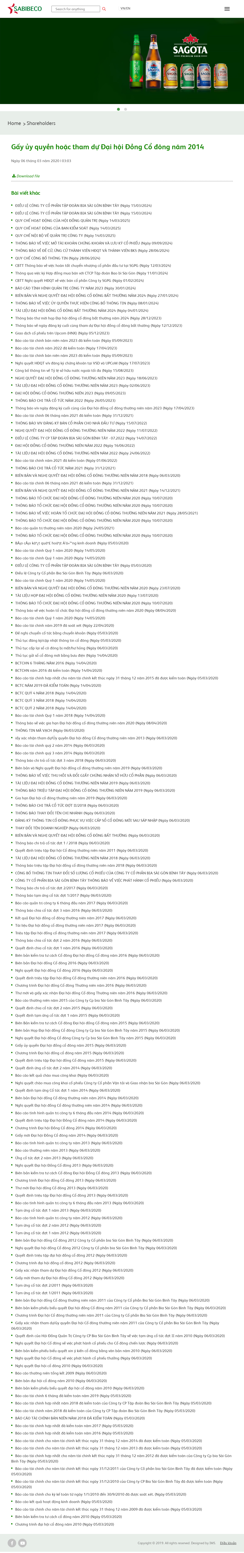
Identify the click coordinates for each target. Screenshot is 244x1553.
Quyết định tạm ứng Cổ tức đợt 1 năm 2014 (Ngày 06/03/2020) (67, 1091)
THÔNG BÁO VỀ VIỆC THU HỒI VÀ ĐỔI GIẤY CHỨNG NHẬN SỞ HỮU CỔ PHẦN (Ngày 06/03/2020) (96, 776)
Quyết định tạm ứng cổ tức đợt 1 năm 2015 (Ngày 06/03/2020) (67, 1016)
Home (15, 123)
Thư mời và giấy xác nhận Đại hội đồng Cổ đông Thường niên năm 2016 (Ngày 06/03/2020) (91, 993)
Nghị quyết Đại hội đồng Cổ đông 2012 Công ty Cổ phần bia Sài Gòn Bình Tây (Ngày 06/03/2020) (96, 1248)
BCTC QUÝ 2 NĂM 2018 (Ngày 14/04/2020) (50, 709)
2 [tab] (125, 109)
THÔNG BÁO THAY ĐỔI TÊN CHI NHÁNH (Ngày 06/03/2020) (65, 813)
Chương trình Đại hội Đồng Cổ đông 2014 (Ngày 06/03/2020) (66, 1128)
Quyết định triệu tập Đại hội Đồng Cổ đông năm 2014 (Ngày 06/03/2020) (76, 1121)
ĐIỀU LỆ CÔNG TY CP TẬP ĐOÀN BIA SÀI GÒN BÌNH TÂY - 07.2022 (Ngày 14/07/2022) (86, 439)
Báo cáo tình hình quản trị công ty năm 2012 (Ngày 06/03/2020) (68, 1218)
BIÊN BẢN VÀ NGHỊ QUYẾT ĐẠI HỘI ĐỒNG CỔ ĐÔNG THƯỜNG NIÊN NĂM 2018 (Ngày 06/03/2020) (97, 476)
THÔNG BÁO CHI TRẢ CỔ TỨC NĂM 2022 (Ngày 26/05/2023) (65, 401)
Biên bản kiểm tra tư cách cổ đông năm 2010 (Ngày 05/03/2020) (68, 1517)
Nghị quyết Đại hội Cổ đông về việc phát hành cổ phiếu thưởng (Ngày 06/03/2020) (83, 1359)
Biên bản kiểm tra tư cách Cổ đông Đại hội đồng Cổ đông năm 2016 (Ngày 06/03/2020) (87, 956)
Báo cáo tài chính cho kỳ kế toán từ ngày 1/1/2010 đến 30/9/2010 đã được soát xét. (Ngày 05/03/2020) (100, 1495)
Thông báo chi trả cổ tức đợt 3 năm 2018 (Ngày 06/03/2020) (65, 761)
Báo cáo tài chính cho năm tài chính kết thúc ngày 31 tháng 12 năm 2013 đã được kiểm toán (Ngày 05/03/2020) (108, 1449)
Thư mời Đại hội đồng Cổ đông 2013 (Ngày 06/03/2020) (61, 1188)
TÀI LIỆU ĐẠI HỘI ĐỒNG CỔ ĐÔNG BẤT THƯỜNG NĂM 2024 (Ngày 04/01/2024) (81, 311)
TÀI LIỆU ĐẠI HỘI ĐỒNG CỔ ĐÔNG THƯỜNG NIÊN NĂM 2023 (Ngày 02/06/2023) (82, 386)
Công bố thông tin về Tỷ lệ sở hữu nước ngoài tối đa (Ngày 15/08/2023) (74, 371)
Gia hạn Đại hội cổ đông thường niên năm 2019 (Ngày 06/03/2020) (71, 798)
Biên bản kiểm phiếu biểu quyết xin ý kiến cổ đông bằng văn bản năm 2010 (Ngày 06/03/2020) (93, 1351)
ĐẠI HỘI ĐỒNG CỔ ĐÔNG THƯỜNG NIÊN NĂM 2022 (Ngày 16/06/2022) (75, 446)
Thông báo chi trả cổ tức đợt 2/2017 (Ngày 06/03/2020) (61, 888)
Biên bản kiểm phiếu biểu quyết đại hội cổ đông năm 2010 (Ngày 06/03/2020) (79, 1389)
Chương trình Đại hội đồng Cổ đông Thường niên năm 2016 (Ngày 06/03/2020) (81, 986)
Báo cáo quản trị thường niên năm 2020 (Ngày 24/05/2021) (64, 529)
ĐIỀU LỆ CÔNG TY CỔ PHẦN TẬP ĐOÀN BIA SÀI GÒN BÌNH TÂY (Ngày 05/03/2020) (83, 566)
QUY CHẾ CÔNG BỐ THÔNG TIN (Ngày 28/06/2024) (57, 259)
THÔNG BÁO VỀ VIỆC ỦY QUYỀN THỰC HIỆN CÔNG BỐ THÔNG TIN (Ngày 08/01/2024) (87, 304)
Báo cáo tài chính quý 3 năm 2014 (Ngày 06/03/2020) (60, 754)
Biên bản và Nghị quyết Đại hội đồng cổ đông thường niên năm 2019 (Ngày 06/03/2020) (88, 769)
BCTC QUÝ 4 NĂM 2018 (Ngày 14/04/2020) (50, 694)
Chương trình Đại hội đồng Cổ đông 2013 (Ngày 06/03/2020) (65, 1181)
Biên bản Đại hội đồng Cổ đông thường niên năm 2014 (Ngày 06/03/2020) (77, 1098)
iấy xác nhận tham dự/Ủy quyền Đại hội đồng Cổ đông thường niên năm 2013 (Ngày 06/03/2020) (96, 739)
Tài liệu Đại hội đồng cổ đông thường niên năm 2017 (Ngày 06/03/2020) (75, 926)
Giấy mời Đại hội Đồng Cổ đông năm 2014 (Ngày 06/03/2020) (66, 1136)
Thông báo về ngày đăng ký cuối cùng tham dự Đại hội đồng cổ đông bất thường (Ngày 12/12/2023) (98, 326)
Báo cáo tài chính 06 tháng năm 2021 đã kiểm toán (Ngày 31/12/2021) (74, 416)
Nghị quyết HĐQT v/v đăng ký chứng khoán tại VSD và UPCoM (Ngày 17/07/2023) (82, 364)
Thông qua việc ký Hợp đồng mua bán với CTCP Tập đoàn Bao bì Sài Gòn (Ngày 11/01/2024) (91, 274)
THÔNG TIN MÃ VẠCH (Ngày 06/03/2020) (50, 731)
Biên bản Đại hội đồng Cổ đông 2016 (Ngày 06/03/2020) (62, 963)
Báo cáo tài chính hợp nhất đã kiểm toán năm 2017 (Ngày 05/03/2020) (74, 1426)
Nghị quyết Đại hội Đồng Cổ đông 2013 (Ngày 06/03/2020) (64, 1166)
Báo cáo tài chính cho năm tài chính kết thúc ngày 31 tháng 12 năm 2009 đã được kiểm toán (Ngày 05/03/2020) (108, 1510)
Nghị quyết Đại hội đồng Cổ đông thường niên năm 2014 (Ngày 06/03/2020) (78, 1106)
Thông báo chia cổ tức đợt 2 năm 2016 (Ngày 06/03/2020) (63, 941)
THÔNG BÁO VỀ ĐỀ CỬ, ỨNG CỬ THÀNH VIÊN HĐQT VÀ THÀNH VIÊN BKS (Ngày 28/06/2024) (92, 251)
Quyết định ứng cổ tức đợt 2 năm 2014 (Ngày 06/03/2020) (63, 1068)
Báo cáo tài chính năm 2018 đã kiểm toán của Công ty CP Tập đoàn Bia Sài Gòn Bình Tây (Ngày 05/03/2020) (105, 1411)
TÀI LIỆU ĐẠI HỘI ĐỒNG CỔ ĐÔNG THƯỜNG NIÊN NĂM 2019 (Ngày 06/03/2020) (82, 783)
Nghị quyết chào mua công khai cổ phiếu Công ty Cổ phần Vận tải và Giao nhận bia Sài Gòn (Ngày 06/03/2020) (107, 1083)
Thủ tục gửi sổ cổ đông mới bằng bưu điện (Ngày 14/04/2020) (66, 656)
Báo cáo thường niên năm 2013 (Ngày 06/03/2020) (57, 1151)
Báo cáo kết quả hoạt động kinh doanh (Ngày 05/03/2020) (63, 1502)
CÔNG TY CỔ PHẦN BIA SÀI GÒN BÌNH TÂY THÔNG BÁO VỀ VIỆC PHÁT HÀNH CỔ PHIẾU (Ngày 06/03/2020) (104, 881)
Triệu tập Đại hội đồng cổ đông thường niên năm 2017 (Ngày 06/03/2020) (76, 933)
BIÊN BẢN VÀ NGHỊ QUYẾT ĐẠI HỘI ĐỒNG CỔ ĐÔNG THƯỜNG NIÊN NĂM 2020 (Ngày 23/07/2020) (97, 589)
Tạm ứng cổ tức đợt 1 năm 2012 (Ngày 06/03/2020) (58, 1233)
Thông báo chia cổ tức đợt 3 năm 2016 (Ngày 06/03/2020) (63, 911)
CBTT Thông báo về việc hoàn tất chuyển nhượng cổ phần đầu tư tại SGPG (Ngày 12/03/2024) (93, 266)
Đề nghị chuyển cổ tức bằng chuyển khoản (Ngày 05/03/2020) (66, 634)
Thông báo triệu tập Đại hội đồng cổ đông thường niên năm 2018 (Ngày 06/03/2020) (86, 866)
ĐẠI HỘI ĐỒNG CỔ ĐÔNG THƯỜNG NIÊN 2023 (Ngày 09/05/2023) (70, 394)
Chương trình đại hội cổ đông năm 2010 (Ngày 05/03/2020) (64, 1525)
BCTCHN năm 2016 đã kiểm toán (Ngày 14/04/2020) (58, 671)
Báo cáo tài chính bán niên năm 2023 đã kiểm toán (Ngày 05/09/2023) (74, 341)
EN (128, 8)
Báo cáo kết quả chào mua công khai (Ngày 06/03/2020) (62, 1076)
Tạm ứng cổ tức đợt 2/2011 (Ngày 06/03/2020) (54, 1286)
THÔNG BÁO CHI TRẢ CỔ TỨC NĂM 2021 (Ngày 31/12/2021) (65, 469)
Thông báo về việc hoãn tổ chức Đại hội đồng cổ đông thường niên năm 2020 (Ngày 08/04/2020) (95, 611)
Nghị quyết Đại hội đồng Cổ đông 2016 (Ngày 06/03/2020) (64, 971)
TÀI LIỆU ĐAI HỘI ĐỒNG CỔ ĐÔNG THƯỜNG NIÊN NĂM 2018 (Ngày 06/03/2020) (82, 858)
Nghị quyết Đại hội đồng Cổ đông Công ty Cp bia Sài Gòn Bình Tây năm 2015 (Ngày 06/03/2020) (95, 1038)
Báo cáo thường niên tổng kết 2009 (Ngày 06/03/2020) (61, 1374)
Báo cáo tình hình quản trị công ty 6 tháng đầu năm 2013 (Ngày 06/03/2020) (79, 1203)
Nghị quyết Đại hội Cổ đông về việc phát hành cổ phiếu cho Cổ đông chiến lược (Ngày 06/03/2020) (96, 1344)
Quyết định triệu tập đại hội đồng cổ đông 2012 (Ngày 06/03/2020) (71, 1256)
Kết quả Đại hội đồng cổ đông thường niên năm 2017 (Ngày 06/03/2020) (76, 918)
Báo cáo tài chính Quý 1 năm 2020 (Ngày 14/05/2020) (60, 551)
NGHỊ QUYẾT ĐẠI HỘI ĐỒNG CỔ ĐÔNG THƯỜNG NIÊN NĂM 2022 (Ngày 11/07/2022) (86, 431)
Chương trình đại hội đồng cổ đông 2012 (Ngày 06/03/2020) (65, 1263)
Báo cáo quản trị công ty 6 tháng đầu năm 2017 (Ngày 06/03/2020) (71, 903)
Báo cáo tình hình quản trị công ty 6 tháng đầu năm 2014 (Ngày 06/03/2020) (79, 1113)
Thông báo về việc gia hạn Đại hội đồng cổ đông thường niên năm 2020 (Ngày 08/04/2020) (91, 724)
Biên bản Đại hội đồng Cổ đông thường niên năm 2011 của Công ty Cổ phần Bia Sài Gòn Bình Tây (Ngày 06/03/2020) (112, 1301)
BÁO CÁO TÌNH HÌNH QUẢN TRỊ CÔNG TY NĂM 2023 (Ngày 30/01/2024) (75, 289)
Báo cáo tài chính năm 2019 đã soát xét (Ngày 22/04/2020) (64, 626)
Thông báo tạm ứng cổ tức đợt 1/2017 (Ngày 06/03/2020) (63, 896)
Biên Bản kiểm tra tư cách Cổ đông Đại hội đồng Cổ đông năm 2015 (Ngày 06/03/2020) (87, 1023)
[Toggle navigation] (227, 8)
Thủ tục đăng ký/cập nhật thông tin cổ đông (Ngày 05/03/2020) (68, 641)
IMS (212, 1544)
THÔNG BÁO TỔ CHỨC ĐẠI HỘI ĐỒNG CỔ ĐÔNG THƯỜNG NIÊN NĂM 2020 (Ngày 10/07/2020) (94, 499)
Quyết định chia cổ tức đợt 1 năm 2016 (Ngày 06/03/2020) (64, 948)
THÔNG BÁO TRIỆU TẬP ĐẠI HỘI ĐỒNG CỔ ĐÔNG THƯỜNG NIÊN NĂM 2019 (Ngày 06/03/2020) (95, 791)
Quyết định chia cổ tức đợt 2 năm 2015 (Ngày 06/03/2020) (64, 1008)
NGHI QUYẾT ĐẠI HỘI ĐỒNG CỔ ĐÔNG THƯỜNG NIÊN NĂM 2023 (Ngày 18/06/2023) (86, 379)
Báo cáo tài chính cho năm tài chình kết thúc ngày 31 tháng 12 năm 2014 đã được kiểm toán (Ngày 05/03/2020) (108, 1441)
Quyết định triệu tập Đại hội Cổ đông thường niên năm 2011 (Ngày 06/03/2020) (81, 851)
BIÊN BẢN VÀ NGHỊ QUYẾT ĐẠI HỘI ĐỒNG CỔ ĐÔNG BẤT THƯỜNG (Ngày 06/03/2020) (87, 836)
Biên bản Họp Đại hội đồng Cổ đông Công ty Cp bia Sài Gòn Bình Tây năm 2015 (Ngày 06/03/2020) (97, 1031)
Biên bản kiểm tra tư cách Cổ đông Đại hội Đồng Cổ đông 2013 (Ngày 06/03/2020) (83, 1173)
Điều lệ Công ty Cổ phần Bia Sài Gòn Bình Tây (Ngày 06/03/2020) (69, 574)
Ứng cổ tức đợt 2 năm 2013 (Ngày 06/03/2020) (54, 1158)
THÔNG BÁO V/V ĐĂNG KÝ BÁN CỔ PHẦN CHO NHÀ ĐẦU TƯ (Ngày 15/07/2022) (81, 424)
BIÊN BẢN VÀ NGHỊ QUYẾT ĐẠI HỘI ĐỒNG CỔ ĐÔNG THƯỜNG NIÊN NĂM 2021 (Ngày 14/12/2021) (97, 491)
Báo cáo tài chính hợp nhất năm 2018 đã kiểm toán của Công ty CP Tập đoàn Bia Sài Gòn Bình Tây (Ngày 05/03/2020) (113, 1404)
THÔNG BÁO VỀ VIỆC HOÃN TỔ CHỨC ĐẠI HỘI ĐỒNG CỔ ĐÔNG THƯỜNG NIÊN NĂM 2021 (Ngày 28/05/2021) (106, 514)
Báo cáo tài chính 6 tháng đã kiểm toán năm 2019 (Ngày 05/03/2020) (73, 1396)
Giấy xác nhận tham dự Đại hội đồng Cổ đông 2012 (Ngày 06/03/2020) (74, 1271)
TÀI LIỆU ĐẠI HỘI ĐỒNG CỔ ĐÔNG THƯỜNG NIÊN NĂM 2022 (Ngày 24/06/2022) (82, 454)
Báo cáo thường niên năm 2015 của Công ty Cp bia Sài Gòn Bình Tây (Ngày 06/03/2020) (88, 1001)
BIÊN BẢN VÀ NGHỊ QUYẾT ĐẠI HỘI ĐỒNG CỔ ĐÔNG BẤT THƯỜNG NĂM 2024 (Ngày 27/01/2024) (96, 296)
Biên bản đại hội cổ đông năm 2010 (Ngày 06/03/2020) (61, 1381)
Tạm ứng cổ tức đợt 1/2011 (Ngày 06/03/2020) (54, 1293)
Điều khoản (228, 1544)
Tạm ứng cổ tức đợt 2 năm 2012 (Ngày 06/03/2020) (58, 1226)
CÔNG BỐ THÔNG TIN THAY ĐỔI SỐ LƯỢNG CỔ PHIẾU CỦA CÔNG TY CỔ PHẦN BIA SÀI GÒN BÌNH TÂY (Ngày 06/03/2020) (116, 873)
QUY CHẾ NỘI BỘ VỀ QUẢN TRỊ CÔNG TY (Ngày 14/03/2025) (65, 236)
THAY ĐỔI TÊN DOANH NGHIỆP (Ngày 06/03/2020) (57, 828)
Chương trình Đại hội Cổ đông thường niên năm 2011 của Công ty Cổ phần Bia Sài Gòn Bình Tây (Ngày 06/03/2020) (111, 1316)
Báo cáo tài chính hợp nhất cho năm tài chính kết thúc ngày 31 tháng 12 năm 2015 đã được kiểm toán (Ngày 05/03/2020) (116, 679)
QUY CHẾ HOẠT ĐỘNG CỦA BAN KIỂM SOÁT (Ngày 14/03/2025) (68, 229)
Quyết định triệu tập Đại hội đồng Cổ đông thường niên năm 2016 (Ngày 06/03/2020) (86, 978)
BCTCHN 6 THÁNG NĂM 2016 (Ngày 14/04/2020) (56, 664)
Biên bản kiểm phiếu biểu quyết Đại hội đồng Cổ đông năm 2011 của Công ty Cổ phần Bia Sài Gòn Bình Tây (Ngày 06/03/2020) (120, 1308)
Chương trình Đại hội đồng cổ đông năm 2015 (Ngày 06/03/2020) (69, 1053)
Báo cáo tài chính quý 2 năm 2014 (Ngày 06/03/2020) (60, 746)
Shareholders (44, 123)
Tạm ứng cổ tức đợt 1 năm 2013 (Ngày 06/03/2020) (58, 1211)
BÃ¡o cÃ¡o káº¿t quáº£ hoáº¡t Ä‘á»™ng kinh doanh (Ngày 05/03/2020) (72, 544)
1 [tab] (118, 109)
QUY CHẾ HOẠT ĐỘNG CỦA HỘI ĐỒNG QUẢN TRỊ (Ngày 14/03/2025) (72, 221)
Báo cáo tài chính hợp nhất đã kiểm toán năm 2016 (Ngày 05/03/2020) (74, 1434)
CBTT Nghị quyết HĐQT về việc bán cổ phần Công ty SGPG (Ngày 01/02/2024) (79, 281)
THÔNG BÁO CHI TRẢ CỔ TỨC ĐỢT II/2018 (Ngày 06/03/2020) (67, 806)
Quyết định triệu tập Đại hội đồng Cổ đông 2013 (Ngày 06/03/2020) (71, 1196)
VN (123, 8)
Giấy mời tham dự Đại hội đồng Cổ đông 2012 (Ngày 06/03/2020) (69, 1278)
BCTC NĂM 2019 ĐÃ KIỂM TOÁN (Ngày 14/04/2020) (58, 686)
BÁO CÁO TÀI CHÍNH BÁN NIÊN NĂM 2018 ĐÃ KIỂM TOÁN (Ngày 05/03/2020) (80, 1419)
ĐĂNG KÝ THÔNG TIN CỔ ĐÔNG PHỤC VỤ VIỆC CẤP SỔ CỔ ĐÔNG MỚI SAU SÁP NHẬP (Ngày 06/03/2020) (102, 821)
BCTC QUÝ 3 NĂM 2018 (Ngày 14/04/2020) (50, 701)
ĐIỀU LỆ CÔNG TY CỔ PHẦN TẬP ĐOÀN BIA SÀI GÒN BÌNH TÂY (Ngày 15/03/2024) (83, 206)
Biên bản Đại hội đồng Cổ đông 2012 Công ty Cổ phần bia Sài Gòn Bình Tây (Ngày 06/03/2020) (94, 1241)
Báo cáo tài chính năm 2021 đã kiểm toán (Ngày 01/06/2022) (66, 461)
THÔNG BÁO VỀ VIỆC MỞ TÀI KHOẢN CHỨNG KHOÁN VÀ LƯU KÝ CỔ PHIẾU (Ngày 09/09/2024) (94, 244)
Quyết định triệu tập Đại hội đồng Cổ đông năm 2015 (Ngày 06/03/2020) (76, 1061)
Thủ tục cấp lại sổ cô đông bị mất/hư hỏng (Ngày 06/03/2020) (66, 649)
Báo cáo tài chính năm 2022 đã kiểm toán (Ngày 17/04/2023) (66, 349)
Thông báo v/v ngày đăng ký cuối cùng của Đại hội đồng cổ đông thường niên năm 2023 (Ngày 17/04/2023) (104, 409)
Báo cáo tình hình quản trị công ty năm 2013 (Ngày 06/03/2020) (68, 1143)
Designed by (200, 1544)
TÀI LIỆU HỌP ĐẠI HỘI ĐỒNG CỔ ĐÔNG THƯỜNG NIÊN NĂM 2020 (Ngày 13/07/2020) (86, 596)
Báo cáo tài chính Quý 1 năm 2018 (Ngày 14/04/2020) (60, 716)
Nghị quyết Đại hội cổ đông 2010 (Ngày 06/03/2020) (59, 1366)
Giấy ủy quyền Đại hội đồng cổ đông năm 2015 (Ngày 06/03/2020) (70, 1046)
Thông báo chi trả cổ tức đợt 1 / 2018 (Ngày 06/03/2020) (62, 843)
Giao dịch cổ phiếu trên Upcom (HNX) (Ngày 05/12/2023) (62, 334)
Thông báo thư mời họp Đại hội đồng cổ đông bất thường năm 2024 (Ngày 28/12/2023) (88, 319)
